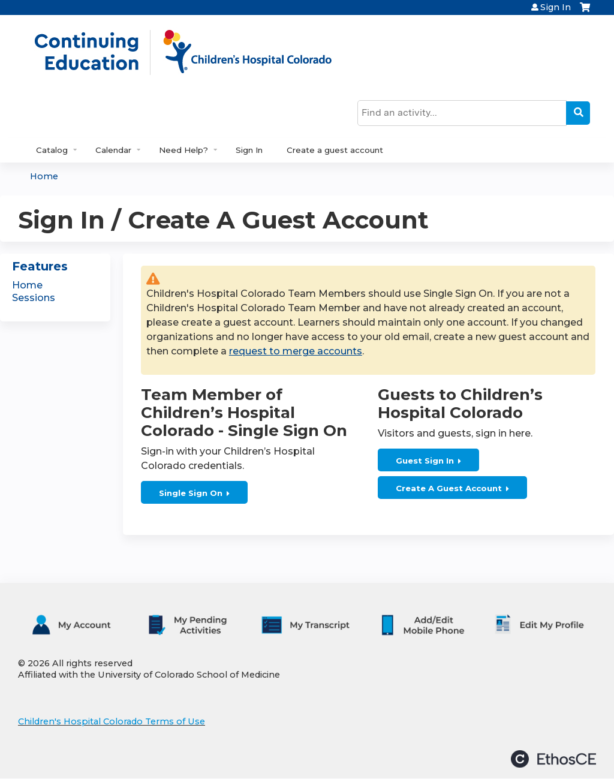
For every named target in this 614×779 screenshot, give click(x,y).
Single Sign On (190, 493)
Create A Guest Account (449, 488)
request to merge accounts (295, 351)
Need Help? (183, 150)
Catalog (52, 150)
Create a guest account (335, 150)
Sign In (555, 7)
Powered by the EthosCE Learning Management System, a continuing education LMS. (553, 759)
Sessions (33, 297)
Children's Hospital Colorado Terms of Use (111, 721)
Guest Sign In (425, 460)
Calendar (113, 150)
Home (44, 176)
